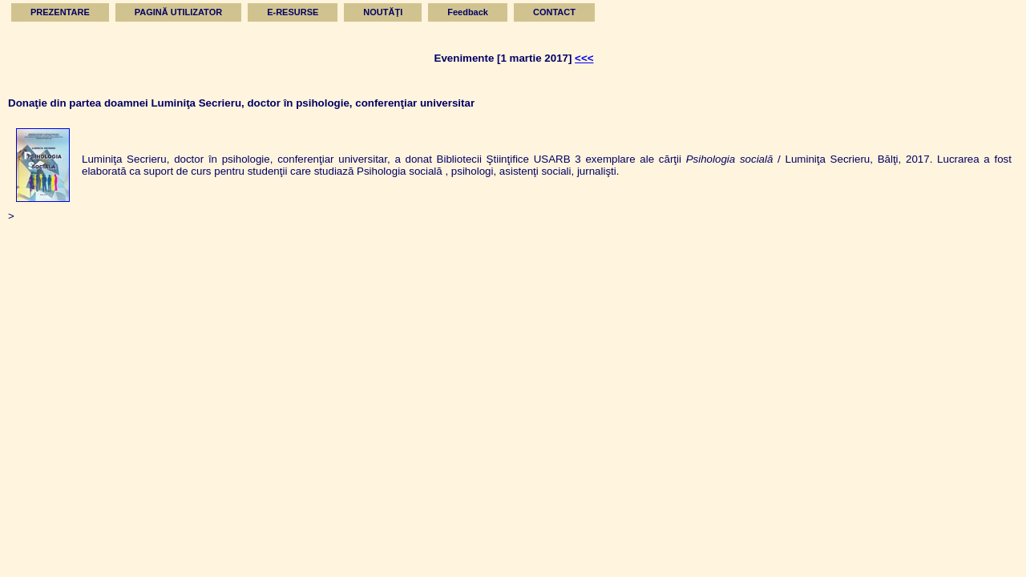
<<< (584, 58)
